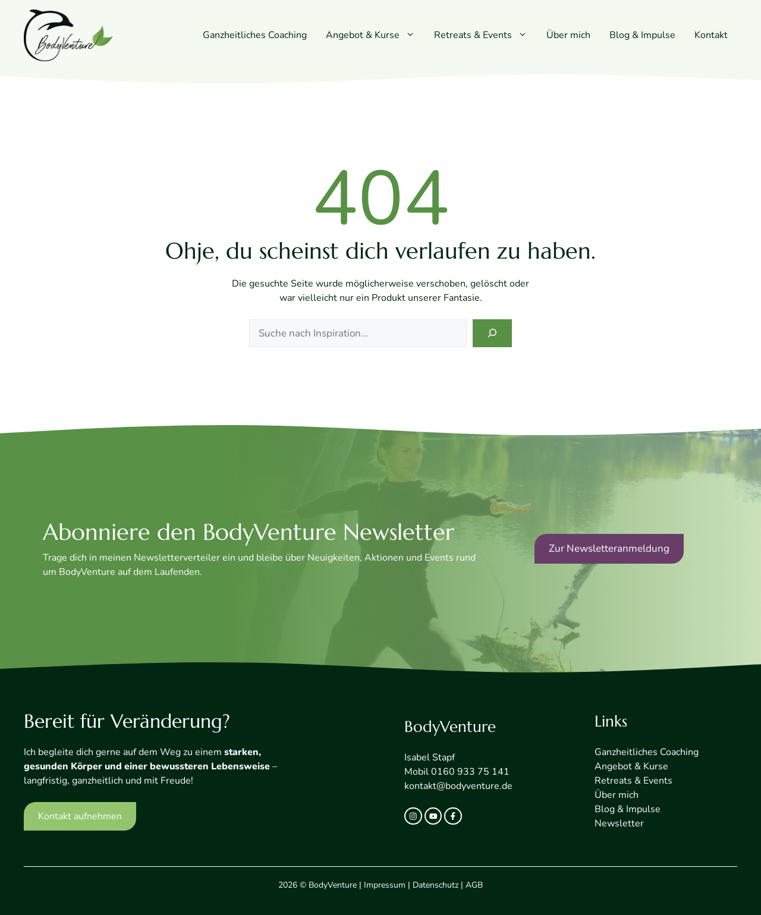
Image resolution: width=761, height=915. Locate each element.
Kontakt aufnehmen (80, 816)
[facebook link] (453, 816)
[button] (412, 35)
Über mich (568, 35)
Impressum (384, 885)
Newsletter (619, 823)
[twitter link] (433, 816)
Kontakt (711, 35)
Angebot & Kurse (375, 35)
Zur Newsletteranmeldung (609, 548)
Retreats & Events (485, 35)
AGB (474, 885)
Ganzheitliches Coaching (255, 35)
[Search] (492, 333)
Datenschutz (435, 885)
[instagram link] (413, 816)
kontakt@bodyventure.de (458, 786)
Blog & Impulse (642, 35)
